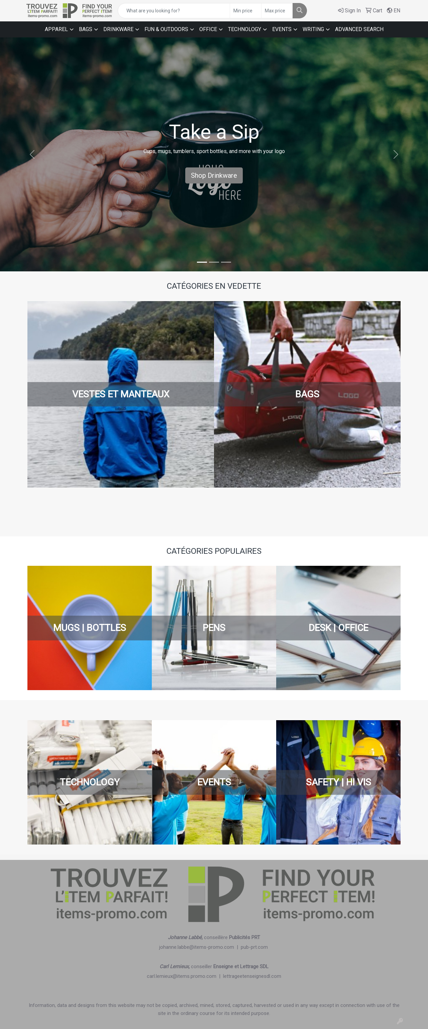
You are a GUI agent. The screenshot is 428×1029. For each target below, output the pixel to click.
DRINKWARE (118, 29)
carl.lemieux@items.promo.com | (185, 976)
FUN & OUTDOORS (166, 29)
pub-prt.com (254, 947)
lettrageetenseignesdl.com (252, 976)
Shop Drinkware (214, 175)
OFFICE (208, 29)
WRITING (313, 29)
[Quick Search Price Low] (245, 10)
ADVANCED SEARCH (359, 29)
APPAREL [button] (56, 29)
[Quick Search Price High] (277, 10)
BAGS (85, 29)
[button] (32, 154)
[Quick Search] (174, 10)
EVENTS (282, 29)
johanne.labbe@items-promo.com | (200, 947)
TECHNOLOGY (244, 29)
